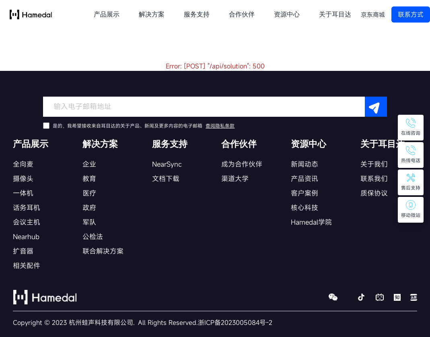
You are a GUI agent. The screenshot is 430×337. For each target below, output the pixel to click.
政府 (89, 207)
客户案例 (304, 193)
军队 (89, 222)
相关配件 (26, 265)
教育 (89, 178)
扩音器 (23, 251)
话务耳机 (26, 207)
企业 (89, 164)
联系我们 (374, 178)
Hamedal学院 (311, 222)
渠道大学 (235, 178)
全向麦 (23, 164)
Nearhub (26, 236)
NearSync (167, 164)
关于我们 (374, 164)
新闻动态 (304, 164)
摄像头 (23, 178)
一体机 (23, 193)
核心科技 (304, 207)
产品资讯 (304, 178)
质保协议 (374, 193)
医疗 (89, 193)
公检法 (92, 236)
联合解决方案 (102, 251)
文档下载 (165, 178)
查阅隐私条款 (220, 125)
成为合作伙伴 (241, 164)
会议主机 (26, 222)
